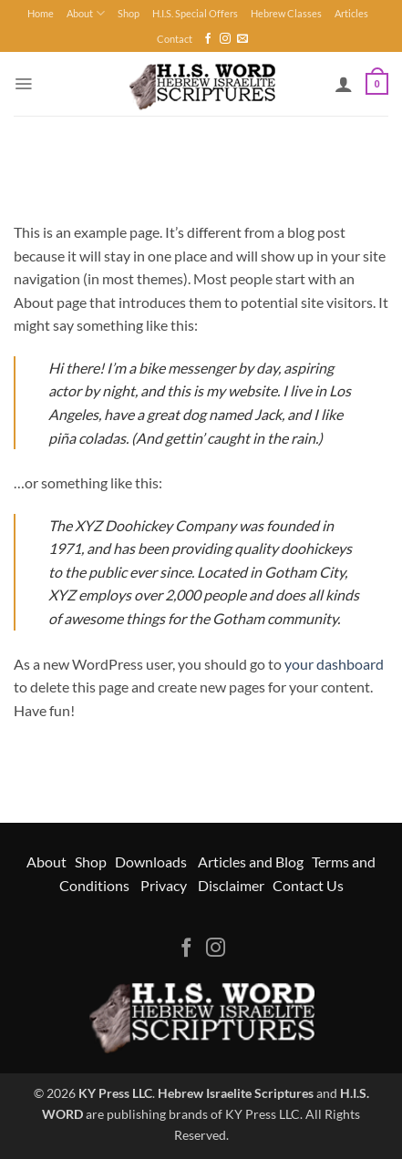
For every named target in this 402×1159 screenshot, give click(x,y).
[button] (23, 84)
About (86, 13)
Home (40, 13)
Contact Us (308, 885)
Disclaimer (231, 885)
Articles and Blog (251, 861)
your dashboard (334, 663)
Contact (174, 39)
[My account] (344, 84)
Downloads (151, 861)
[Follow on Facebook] (207, 39)
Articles (351, 13)
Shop (128, 13)
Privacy (163, 885)
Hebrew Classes (286, 13)
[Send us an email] (242, 39)
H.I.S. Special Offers (195, 13)
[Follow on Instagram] (225, 39)
